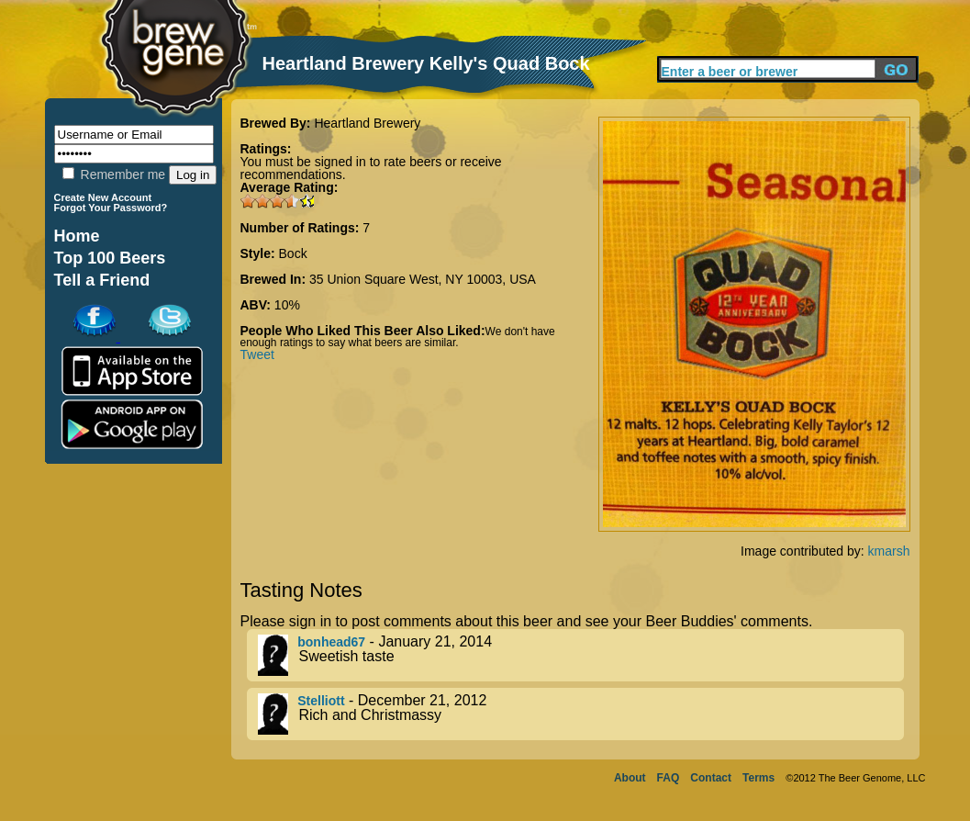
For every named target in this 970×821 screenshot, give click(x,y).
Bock (293, 253)
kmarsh (889, 551)
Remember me (113, 174)
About (630, 777)
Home (77, 236)
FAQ (668, 777)
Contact (710, 777)
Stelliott (320, 700)
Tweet (257, 354)
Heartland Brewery (367, 123)
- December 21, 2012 (581, 714)
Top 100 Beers (110, 258)
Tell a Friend (102, 280)
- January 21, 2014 (581, 655)
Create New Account (103, 197)
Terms (758, 777)
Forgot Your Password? (111, 207)
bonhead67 (331, 642)
